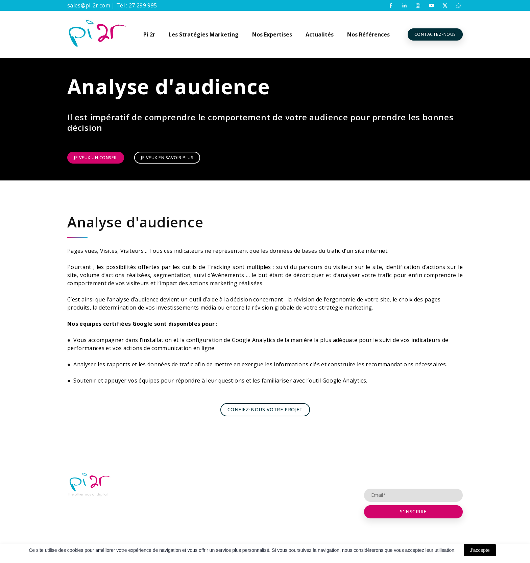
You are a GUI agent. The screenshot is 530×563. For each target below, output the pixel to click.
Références (319, 501)
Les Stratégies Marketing (204, 34)
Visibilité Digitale (254, 501)
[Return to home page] (97, 34)
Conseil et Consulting (330, 475)
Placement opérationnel (263, 488)
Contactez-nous (324, 488)
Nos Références (368, 34)
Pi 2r (149, 34)
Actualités (320, 34)
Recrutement (180, 501)
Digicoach (176, 488)
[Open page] (89, 484)
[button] (391, 5)
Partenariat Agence (257, 475)
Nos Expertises (272, 34)
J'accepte (480, 550)
